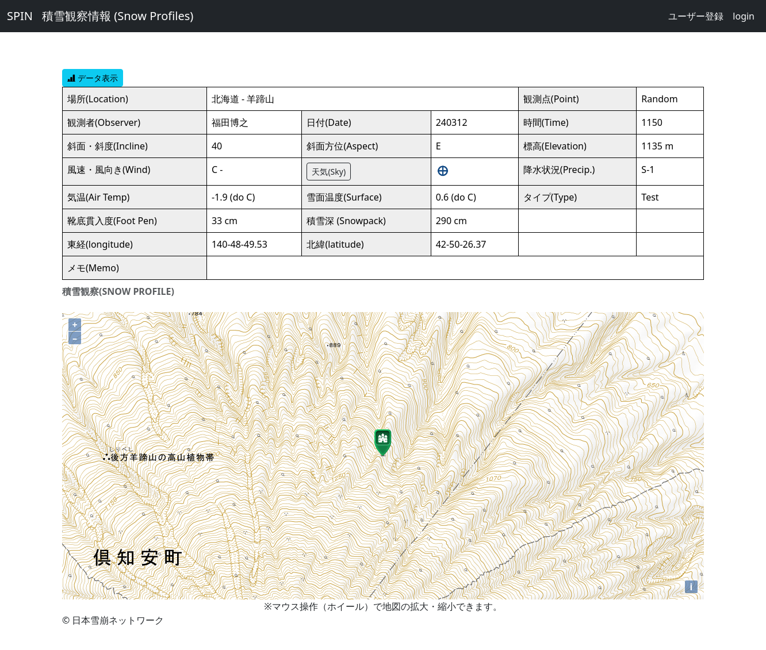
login (743, 16)
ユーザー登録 (695, 16)
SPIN (20, 16)
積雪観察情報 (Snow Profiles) (117, 16)
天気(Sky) (329, 171)
